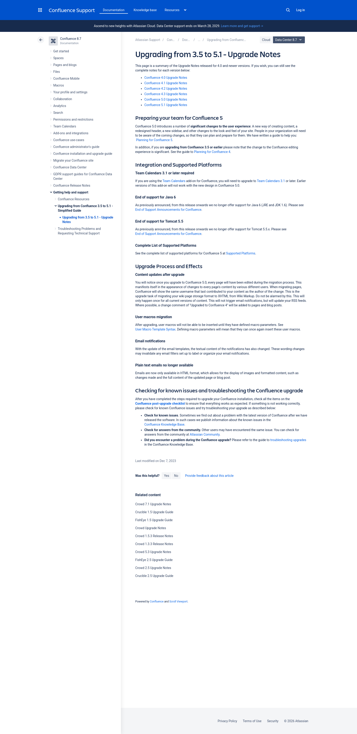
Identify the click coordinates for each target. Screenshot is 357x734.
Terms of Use (252, 721)
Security (272, 721)
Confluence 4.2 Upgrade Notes (165, 88)
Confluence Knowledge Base (164, 424)
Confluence (156, 601)
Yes (166, 475)
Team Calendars (64, 126)
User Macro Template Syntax (155, 329)
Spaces (58, 58)
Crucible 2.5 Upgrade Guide (154, 576)
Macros (58, 85)
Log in (300, 10)
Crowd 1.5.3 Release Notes (154, 536)
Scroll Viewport (178, 601)
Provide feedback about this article (209, 475)
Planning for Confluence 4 (212, 152)
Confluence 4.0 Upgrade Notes (165, 77)
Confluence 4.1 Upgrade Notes (165, 83)
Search (288, 10)
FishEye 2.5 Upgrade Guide (154, 560)
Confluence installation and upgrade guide (82, 153)
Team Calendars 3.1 (271, 181)
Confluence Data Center (70, 167)
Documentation (114, 10)
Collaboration (62, 99)
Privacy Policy (227, 721)
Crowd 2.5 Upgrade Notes (153, 568)
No (176, 475)
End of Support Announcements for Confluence (168, 209)
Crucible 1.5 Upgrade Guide (154, 512)
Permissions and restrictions (73, 119)
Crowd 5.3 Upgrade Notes (153, 552)
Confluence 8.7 (70, 39)
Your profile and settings (70, 92)
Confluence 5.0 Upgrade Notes (165, 99)
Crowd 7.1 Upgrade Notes (153, 504)
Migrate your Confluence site (73, 160)
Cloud (266, 40)
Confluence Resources (73, 199)
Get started (61, 51)
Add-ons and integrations (70, 133)
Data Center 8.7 (289, 40)
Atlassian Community (204, 434)
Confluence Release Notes (71, 185)
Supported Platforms (240, 253)
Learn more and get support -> (242, 26)
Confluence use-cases (68, 140)
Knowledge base (145, 10)
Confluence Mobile (66, 78)
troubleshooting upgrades (288, 440)
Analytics (59, 106)
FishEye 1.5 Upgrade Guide (154, 520)
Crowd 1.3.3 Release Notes (154, 544)
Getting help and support (70, 192)
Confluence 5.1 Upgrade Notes (165, 105)
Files (56, 72)
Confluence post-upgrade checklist (160, 403)
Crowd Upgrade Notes (150, 528)
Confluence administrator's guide (76, 147)
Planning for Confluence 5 (153, 140)
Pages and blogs (64, 65)
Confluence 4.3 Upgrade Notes (165, 94)
